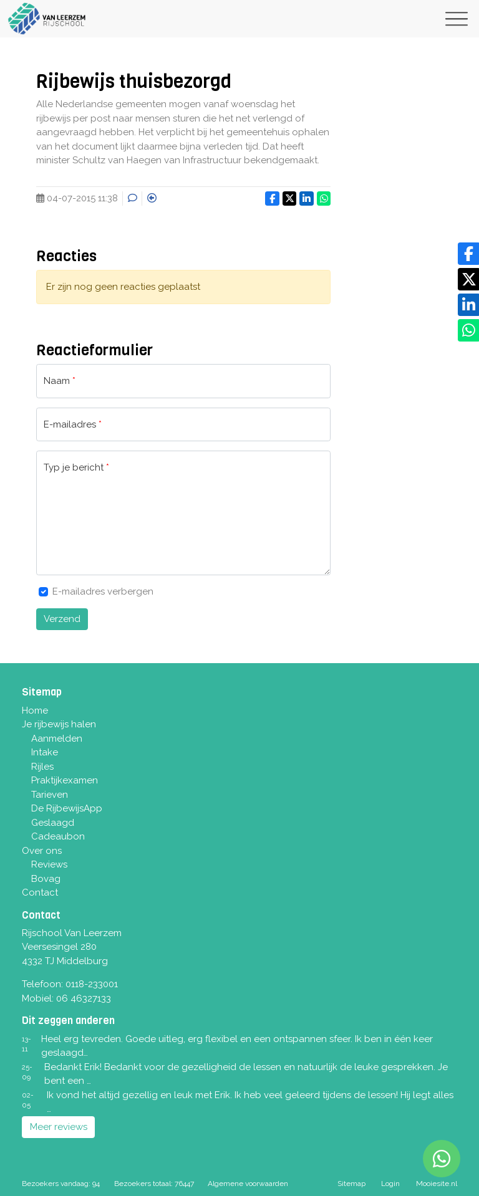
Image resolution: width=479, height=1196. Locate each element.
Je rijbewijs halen (59, 724)
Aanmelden (56, 738)
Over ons (42, 850)
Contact (40, 892)
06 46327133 (83, 998)
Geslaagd (52, 822)
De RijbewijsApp (66, 808)
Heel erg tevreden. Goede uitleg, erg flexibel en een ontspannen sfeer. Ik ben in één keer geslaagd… (237, 1046)
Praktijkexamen (64, 780)
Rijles (42, 766)
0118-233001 (91, 984)
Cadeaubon (58, 836)
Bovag (45, 878)
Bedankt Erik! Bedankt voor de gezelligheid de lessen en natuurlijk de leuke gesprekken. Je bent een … (246, 1074)
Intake (44, 752)
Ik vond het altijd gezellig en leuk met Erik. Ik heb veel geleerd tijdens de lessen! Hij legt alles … (250, 1102)
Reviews (49, 864)
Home (35, 710)
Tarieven (49, 794)
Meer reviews (58, 1126)
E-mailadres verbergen (102, 591)
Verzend (62, 618)
